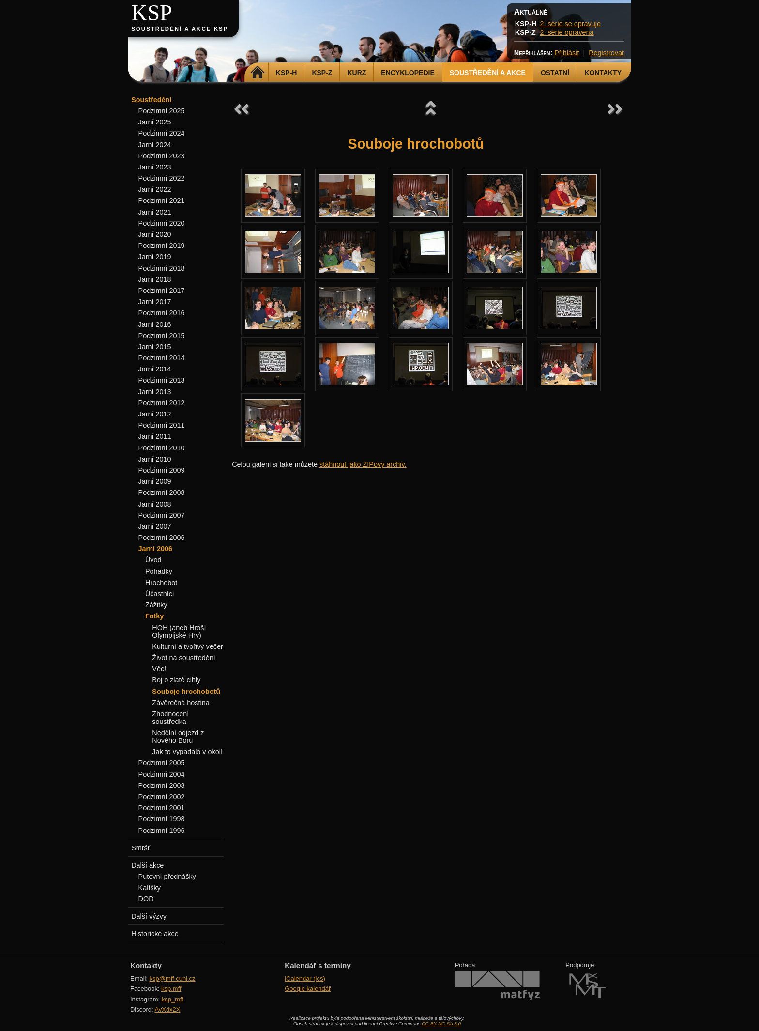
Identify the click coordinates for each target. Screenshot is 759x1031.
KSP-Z (322, 73)
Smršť (140, 848)
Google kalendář (308, 988)
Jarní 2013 (154, 392)
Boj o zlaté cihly (176, 680)
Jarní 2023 (154, 167)
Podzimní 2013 (161, 380)
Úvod (153, 560)
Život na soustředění (183, 658)
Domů (257, 73)
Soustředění (151, 100)
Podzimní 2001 (161, 808)
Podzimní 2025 (161, 111)
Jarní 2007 (154, 526)
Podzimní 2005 (161, 763)
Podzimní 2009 (161, 470)
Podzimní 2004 (161, 774)
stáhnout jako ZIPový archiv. (363, 464)
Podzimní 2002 (161, 796)
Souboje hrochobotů (186, 691)
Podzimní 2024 (161, 133)
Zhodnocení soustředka (170, 717)
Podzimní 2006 (161, 537)
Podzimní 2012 (161, 403)
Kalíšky (149, 888)
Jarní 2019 (154, 257)
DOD (146, 899)
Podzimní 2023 (161, 156)
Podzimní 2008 (161, 492)
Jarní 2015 (154, 347)
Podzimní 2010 (161, 448)
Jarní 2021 (154, 212)
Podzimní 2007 (161, 515)
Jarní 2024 (154, 145)
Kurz (356, 73)
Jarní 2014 (154, 369)
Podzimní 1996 (161, 830)
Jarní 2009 (154, 481)
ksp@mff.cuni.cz (173, 978)
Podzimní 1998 (161, 819)
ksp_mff (172, 999)
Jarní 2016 (154, 324)
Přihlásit (566, 53)
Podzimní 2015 (161, 335)
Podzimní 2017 (161, 290)
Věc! (159, 669)
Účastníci (159, 594)
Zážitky (156, 605)
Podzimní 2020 (161, 223)
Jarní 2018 (154, 279)
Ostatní (555, 73)
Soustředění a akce (488, 73)
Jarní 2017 (154, 302)
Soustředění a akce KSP (179, 28)
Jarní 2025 (154, 122)
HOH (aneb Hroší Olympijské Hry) (179, 631)
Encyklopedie (407, 73)
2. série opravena (566, 32)
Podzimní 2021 (161, 200)
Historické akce (155, 934)
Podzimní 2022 (161, 178)
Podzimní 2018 (161, 268)
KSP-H (286, 73)
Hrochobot (161, 582)
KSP (151, 12)
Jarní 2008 (154, 504)
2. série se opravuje (570, 24)
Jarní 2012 (154, 414)
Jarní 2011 (154, 436)
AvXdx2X (167, 1009)
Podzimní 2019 (161, 245)
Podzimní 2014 (161, 358)
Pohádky (158, 571)
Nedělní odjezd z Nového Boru (178, 736)
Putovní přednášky (167, 876)
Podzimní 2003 (161, 785)
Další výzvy (149, 916)
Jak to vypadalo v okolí (187, 751)
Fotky (154, 616)
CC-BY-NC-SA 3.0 (441, 1023)
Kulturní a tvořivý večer (187, 646)
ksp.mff (171, 988)
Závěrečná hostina (180, 703)
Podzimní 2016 (161, 313)
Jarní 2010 (154, 459)
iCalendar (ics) (305, 978)
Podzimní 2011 (161, 425)
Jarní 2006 (155, 549)
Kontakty (603, 73)
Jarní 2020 (154, 234)
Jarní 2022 (154, 189)
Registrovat (606, 53)
